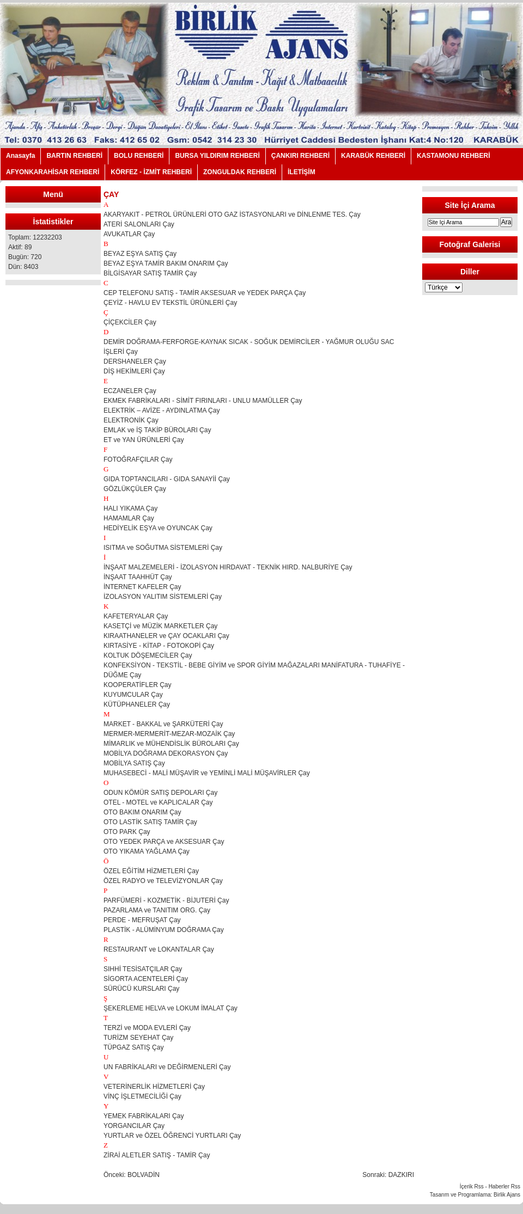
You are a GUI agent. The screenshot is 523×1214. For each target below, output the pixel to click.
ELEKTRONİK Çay (131, 420)
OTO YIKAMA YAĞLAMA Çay (147, 851)
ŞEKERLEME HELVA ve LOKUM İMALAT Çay (171, 1008)
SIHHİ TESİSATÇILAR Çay (143, 969)
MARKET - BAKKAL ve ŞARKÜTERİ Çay (163, 724)
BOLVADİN (143, 1175)
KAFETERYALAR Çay (136, 616)
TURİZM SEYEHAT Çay (138, 1037)
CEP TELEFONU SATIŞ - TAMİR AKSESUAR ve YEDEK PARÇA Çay (205, 293)
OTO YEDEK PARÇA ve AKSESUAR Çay (164, 841)
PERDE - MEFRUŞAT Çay (142, 920)
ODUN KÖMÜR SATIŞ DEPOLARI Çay (160, 792)
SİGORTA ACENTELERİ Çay (146, 979)
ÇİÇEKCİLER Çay (130, 322)
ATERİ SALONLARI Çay (139, 224)
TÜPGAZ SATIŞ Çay (133, 1047)
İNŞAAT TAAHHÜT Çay (138, 577)
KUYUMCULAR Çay (133, 694)
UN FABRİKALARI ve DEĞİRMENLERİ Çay (167, 1067)
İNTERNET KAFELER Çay (142, 587)
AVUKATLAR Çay (129, 234)
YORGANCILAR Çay (134, 1126)
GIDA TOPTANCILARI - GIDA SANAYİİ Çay (167, 479)
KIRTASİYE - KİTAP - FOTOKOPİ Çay (159, 645)
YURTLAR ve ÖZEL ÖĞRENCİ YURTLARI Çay (172, 1135)
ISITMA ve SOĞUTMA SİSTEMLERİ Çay (163, 547)
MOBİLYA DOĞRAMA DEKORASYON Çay (166, 753)
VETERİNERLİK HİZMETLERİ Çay (154, 1086)
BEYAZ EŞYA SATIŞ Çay (140, 253)
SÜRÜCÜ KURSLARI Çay (141, 988)
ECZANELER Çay (130, 391)
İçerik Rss (472, 1187)
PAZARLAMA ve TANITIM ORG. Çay (157, 910)
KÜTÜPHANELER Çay (137, 704)
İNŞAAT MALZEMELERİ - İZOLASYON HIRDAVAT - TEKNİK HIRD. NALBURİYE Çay (228, 567)
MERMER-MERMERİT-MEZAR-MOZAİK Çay (169, 734)
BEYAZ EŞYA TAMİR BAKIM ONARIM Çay (166, 263)
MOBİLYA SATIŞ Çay (134, 763)
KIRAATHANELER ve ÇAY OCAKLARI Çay (166, 636)
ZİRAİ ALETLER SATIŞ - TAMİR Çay (157, 1155)
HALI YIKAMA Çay (130, 508)
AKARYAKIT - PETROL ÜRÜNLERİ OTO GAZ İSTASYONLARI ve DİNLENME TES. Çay (232, 214)
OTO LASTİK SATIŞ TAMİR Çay (150, 822)
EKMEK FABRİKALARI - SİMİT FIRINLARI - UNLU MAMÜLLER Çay (203, 400)
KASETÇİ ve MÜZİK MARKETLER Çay (160, 626)
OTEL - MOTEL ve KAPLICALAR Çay (158, 802)
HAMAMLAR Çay (129, 518)
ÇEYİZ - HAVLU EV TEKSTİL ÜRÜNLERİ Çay (170, 302)
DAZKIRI (401, 1175)
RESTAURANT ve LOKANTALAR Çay (159, 949)
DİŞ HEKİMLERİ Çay (134, 371)
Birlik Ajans (507, 1195)
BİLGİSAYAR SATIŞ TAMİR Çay (150, 273)
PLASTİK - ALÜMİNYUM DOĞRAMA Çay (164, 930)
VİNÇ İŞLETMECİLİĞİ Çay (142, 1096)
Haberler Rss (504, 1187)
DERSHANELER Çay (135, 361)
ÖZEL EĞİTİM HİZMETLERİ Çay (151, 871)
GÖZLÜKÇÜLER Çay (135, 489)
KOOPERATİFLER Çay (137, 685)
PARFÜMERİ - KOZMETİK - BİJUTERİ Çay (166, 900)
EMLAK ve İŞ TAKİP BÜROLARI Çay (157, 430)
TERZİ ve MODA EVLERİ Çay (147, 1028)
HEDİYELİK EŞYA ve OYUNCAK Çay (158, 528)
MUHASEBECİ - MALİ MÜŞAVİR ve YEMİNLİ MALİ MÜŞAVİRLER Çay (207, 773)
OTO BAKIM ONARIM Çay (142, 812)
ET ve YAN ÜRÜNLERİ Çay (144, 440)
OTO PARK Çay (127, 832)
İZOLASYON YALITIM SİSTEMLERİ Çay (163, 596)
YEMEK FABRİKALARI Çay (144, 1116)
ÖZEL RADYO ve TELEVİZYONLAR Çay (163, 881)
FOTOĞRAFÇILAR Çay (138, 459)
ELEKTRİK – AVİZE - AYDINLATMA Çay (162, 410)
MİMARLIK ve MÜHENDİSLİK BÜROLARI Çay (171, 743)
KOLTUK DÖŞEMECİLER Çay (148, 655)
